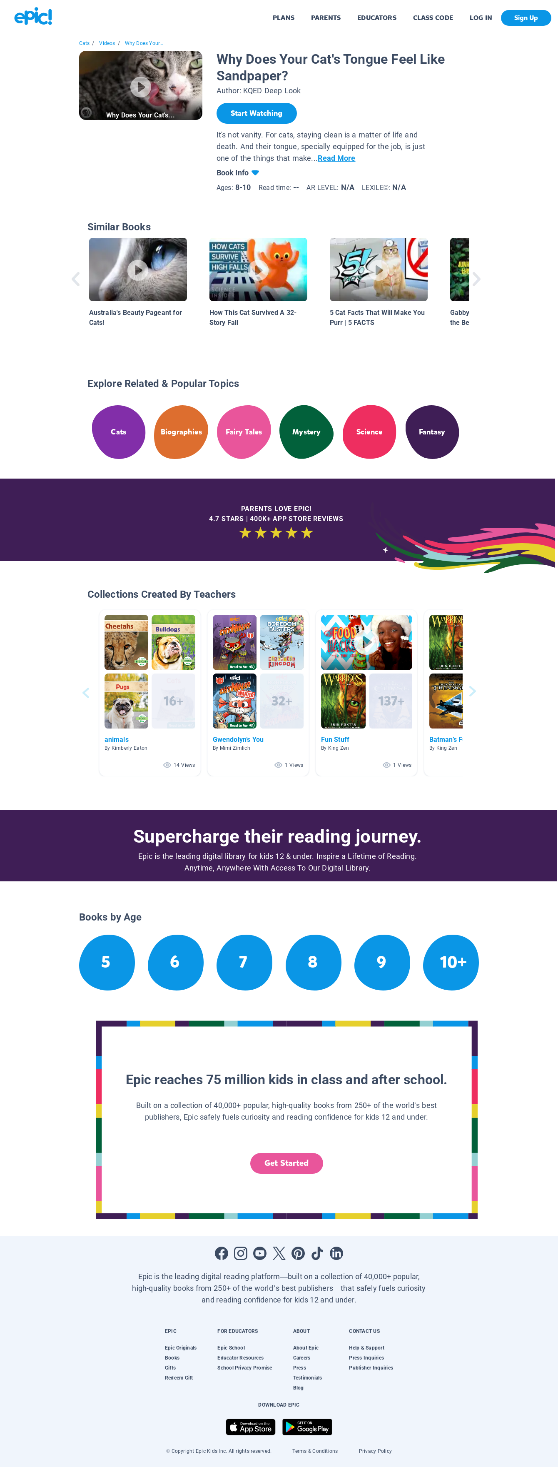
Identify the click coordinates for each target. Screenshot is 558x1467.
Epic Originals (181, 1348)
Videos (107, 43)
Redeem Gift (179, 1378)
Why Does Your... (144, 43)
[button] (150, 692)
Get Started (286, 1163)
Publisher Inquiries (371, 1368)
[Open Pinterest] (298, 1253)
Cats (84, 43)
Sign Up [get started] (526, 17)
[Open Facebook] (221, 1253)
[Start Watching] (257, 113)
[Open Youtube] (260, 1253)
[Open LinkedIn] (336, 1253)
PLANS (283, 17)
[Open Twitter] (279, 1253)
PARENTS (326, 17)
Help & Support (366, 1348)
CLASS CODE (433, 17)
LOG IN (481, 17)
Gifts (170, 1368)
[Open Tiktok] (317, 1253)
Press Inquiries (366, 1358)
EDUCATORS (376, 17)
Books (172, 1358)
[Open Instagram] (240, 1253)
